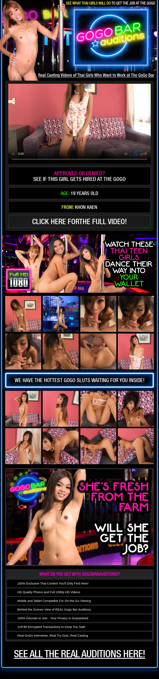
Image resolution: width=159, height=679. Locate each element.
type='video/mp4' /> (79, 124)
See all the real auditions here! (79, 653)
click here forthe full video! (79, 221)
